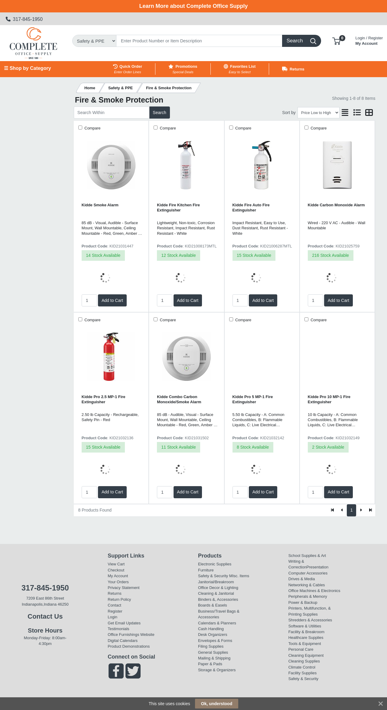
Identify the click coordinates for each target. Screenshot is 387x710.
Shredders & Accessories (310, 620)
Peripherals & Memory (307, 596)
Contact (114, 605)
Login (112, 617)
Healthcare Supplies (306, 637)
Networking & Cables (306, 585)
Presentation (317, 567)
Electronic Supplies (214, 564)
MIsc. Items (239, 576)
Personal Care (301, 649)
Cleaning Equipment (306, 655)
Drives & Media (301, 579)
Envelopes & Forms (215, 640)
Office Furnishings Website (131, 634)
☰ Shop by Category (27, 68)
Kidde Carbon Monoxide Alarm (336, 205)
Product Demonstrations (129, 646)
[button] (336, 40)
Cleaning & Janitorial (216, 593)
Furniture (206, 570)
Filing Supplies (210, 646)
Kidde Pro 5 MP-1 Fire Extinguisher (253, 399)
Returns (114, 593)
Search (159, 112)
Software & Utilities (304, 626)
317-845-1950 (24, 19)
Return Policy (119, 599)
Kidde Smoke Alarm (100, 205)
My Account (369, 40)
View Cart (116, 564)
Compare (92, 128)
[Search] (199, 41)
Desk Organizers (212, 634)
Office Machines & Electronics (314, 590)
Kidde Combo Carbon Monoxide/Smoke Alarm (179, 399)
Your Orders (118, 582)
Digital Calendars (123, 640)
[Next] (361, 510)
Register (115, 611)
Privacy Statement (123, 587)
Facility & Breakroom (306, 632)
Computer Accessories (308, 573)
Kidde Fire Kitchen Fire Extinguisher (178, 207)
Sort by (288, 112)
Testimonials (118, 629)
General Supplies (213, 652)
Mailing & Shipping (214, 658)
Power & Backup (302, 602)
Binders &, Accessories (218, 599)
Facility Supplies (302, 673)
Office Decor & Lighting (218, 587)
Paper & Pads (210, 664)
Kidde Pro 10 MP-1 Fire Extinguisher (329, 399)
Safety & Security (213, 576)
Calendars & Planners (217, 623)
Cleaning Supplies (304, 661)
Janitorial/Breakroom (216, 582)
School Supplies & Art (307, 555)
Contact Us (45, 616)
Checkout (116, 570)
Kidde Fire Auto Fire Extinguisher (251, 207)
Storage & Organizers (217, 670)
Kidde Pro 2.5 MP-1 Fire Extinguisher (103, 399)
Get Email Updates (124, 623)
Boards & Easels (212, 605)
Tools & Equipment (304, 643)
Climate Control (301, 667)
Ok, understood (216, 703)
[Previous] (342, 510)
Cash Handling (211, 629)
